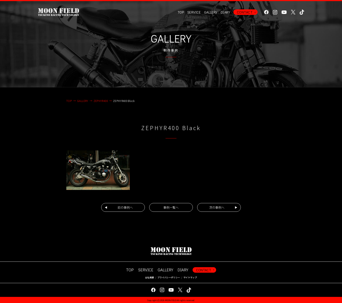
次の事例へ (216, 207)
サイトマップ (190, 277)
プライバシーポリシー (168, 277)
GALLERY (210, 12)
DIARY (225, 12)
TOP (181, 12)
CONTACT (245, 12)
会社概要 (149, 277)
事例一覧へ (171, 207)
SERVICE (145, 269)
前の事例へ (125, 207)
